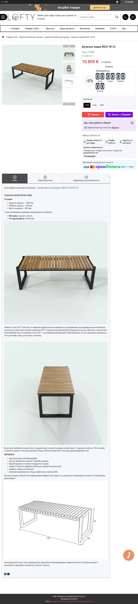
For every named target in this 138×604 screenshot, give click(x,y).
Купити (95, 114)
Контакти (85, 28)
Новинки (99, 28)
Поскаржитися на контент (60, 601)
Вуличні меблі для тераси (31, 37)
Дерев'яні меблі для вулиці (57, 37)
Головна (14, 28)
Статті (113, 28)
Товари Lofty (31, 28)
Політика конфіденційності (82, 601)
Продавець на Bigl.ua (69, 599)
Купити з (121, 114)
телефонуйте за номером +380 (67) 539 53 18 (57, 188)
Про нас (50, 28)
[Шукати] (116, 17)
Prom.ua (82, 596)
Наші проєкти (67, 28)
